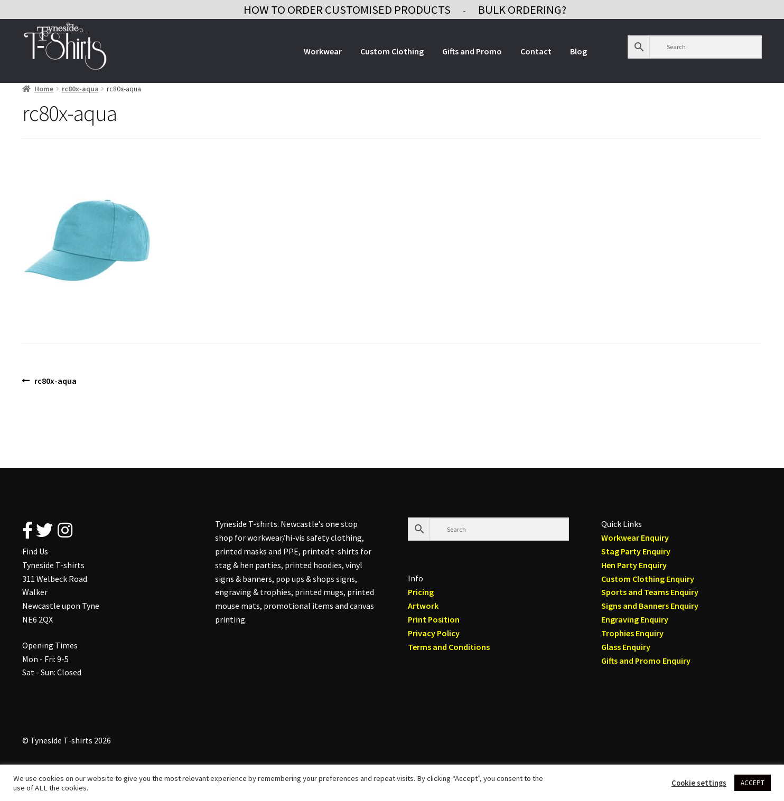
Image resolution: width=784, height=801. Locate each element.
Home (43, 88)
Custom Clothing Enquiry (647, 578)
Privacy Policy (434, 633)
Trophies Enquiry (632, 633)
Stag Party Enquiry (635, 551)
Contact (536, 51)
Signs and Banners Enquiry (649, 605)
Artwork (423, 605)
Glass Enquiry (625, 647)
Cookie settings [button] (698, 783)
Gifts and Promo (472, 51)
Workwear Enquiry (635, 537)
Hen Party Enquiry (634, 565)
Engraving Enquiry (634, 619)
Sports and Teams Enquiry (649, 592)
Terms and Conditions (449, 647)
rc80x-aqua (80, 88)
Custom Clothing (392, 51)
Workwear (323, 51)
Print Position (434, 619)
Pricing (421, 592)
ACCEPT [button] (752, 782)
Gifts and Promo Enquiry (645, 660)
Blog (578, 51)
